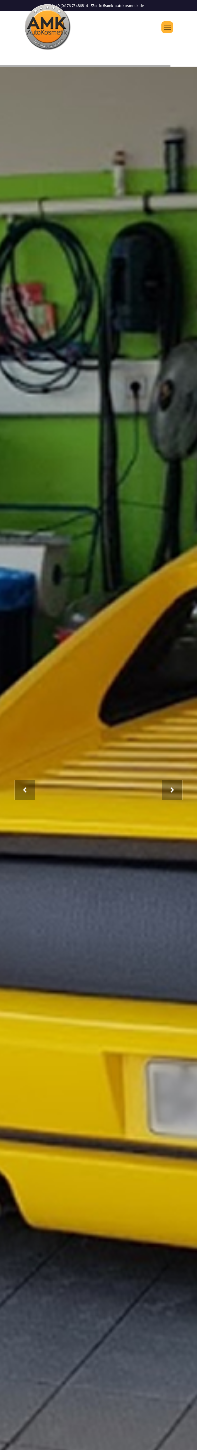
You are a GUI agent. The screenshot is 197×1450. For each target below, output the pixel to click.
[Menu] (167, 27)
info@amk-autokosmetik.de (119, 5)
